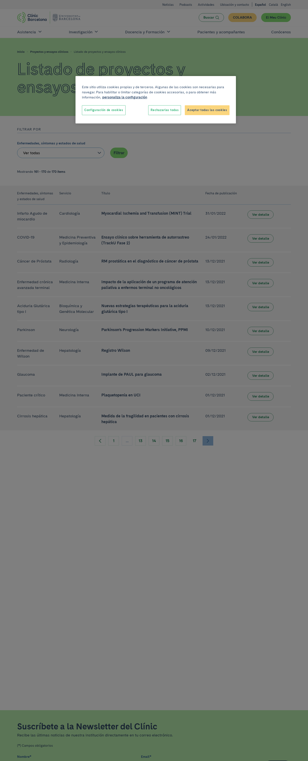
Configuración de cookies (103, 110)
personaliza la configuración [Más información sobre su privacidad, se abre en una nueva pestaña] (124, 97)
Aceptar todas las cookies (207, 110)
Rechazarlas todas (165, 110)
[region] (156, 99)
